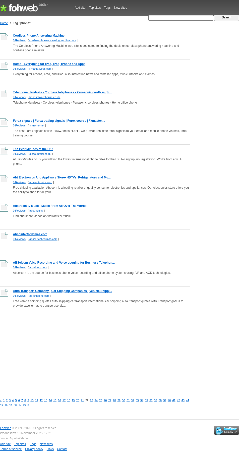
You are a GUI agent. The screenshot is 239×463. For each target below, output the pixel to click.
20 (77, 400)
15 (54, 400)
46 (5, 404)
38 (160, 400)
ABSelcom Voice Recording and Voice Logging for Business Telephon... (64, 262)
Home (4, 23)
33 (137, 400)
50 (24, 404)
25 (100, 400)
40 (169, 400)
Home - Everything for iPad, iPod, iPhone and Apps (49, 64)
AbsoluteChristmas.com (30, 234)
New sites (120, 7)
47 (10, 404)
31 (127, 400)
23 (91, 400)
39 (164, 400)
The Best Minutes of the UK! (33, 149)
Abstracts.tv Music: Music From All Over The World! (50, 206)
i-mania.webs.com (40, 68)
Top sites (95, 7)
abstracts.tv (36, 210)
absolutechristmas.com (43, 238)
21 (82, 400)
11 (36, 400)
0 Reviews (19, 40)
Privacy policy (34, 449)
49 (19, 404)
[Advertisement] (78, 353)
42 (178, 400)
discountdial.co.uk (40, 153)
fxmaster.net (36, 125)
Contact (62, 449)
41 (173, 400)
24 (96, 400)
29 (119, 400)
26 (105, 400)
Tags (107, 7)
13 (45, 400)
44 (187, 400)
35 (146, 400)
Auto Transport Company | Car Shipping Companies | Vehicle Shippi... (62, 291)
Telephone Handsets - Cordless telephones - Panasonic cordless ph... (62, 92)
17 (63, 400)
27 (109, 400)
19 (73, 400)
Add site (80, 7)
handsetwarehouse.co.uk (44, 97)
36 (150, 400)
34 (141, 400)
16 (59, 400)
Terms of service (11, 449)
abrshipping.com (39, 295)
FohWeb (5, 428)
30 (123, 400)
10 (32, 400)
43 (182, 400)
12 (41, 400)
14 (50, 400)
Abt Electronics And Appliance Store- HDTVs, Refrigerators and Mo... (62, 177)
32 (132, 400)
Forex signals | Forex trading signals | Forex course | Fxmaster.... (59, 120)
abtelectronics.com (40, 182)
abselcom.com (38, 267)
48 (15, 404)
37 (155, 400)
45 (1, 404)
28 (114, 400)
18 (68, 400)
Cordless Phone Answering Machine (38, 35)
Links (50, 449)
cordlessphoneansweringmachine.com (52, 40)
